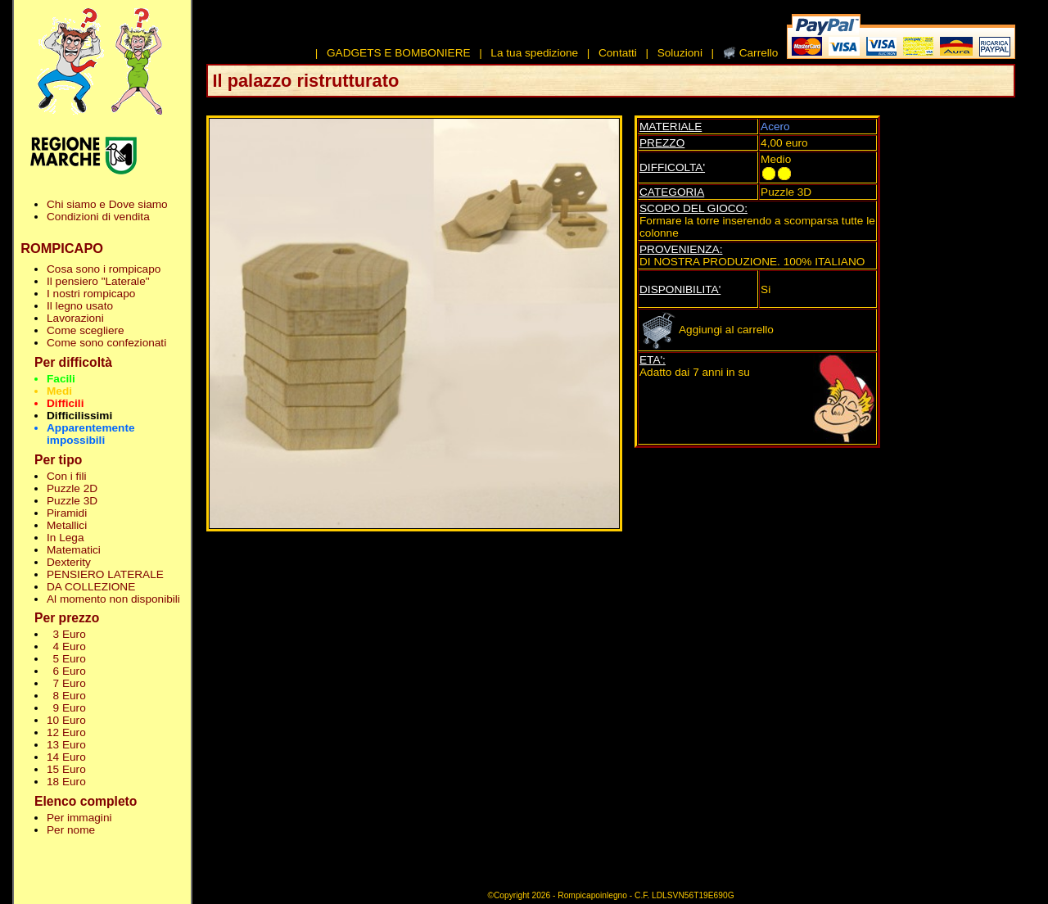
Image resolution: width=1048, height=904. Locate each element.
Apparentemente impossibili (91, 434)
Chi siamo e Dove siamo (107, 204)
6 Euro (66, 671)
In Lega (65, 537)
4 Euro (66, 646)
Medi (59, 391)
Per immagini (79, 817)
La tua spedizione (534, 53)
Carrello (759, 53)
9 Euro (66, 708)
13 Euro (66, 745)
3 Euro (66, 634)
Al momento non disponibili (113, 599)
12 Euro (66, 732)
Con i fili (66, 476)
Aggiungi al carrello (706, 329)
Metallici (67, 525)
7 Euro (66, 683)
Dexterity (69, 562)
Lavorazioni (75, 318)
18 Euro (66, 781)
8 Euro (66, 695)
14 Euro (66, 757)
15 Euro (66, 769)
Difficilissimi (79, 415)
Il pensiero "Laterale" (98, 281)
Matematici (74, 550)
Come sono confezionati (106, 343)
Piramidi (67, 513)
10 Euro (66, 720)
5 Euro (66, 659)
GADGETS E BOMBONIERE (399, 53)
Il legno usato (80, 306)
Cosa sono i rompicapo (103, 269)
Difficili (65, 403)
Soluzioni (679, 53)
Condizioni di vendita (98, 216)
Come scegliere (85, 330)
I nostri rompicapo (91, 293)
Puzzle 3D (72, 501)
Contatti (618, 53)
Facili (61, 379)
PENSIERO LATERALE (105, 574)
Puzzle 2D (72, 488)
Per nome (71, 830)
